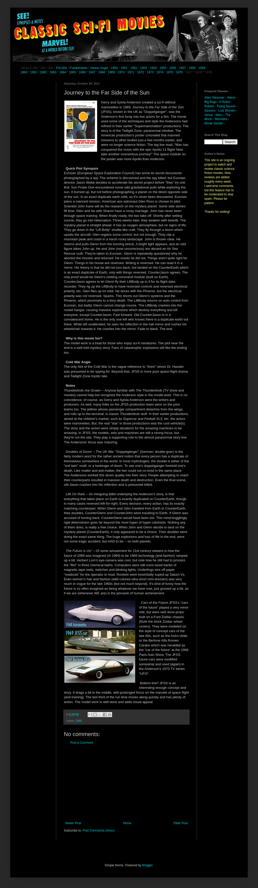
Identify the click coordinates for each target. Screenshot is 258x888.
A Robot (224, 102)
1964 (63, 72)
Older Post (180, 823)
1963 (53, 72)
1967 (92, 72)
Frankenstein (78, 68)
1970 (121, 72)
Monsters (221, 119)
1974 (160, 72)
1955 (162, 68)
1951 (124, 68)
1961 (34, 72)
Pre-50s (61, 68)
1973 (151, 72)
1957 (182, 68)
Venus (208, 115)
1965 (72, 72)
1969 (111, 72)
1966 (82, 72)
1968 (102, 72)
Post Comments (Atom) (98, 830)
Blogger (147, 865)
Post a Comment (81, 742)
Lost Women (227, 110)
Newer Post (73, 823)
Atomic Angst (99, 68)
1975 (169, 72)
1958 (192, 68)
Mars (219, 115)
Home (127, 823)
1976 (179, 72)
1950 (114, 68)
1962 (44, 72)
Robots (209, 106)
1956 (172, 68)
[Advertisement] (126, 783)
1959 (202, 68)
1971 (131, 72)
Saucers (210, 110)
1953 (143, 68)
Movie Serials (213, 123)
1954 (153, 68)
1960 (24, 72)
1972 (141, 72)
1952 (133, 68)
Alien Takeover (214, 97)
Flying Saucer (226, 106)
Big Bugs (210, 102)
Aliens (231, 97)
